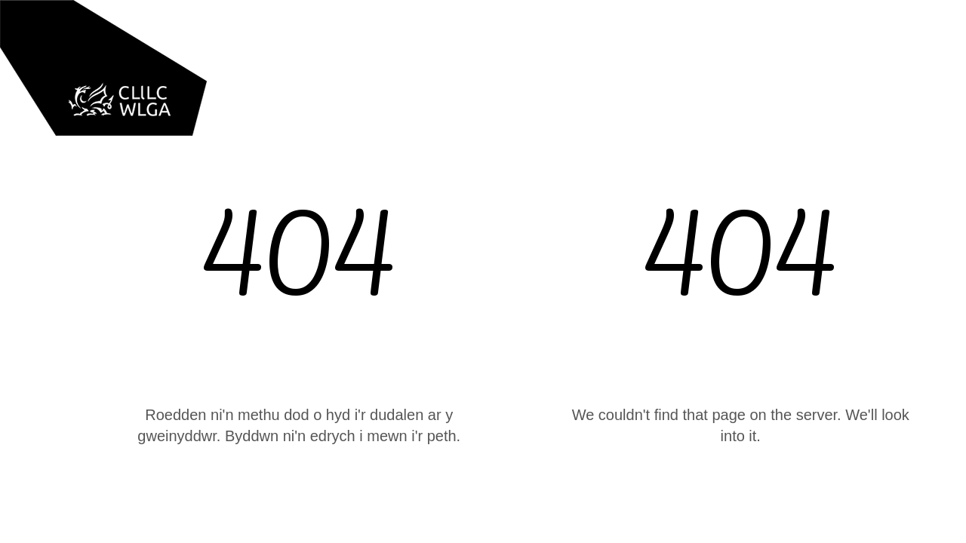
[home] (103, 66)
